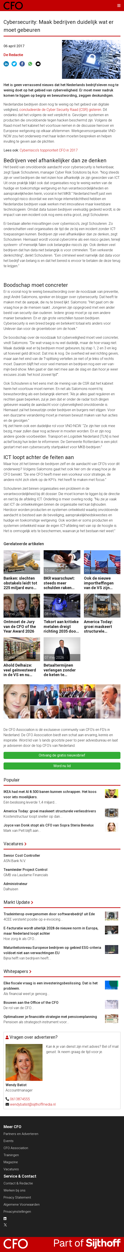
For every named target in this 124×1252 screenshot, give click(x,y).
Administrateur (15, 884)
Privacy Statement (17, 1197)
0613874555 (20, 1099)
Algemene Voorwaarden (22, 1205)
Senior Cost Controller (22, 855)
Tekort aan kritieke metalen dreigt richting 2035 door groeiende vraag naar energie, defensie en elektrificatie (61, 626)
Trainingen (11, 1155)
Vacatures (13, 843)
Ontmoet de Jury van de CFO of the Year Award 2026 (20, 626)
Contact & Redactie (18, 1183)
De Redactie (13, 55)
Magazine (11, 1162)
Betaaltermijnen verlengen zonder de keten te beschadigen (60, 670)
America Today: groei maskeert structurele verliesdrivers (98, 626)
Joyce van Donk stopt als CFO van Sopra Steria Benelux (49, 825)
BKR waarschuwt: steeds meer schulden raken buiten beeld (59, 583)
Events (9, 1141)
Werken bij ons (14, 1190)
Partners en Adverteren (21, 1134)
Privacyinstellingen (17, 1212)
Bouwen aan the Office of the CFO (31, 1002)
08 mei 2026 (54, 614)
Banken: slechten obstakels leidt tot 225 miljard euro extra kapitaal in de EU (21, 583)
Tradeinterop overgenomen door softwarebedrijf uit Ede (49, 914)
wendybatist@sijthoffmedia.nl (33, 1104)
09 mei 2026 (94, 570)
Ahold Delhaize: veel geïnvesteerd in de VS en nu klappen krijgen (20, 670)
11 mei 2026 (14, 570)
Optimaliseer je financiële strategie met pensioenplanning (50, 1017)
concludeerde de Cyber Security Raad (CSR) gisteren (60, 110)
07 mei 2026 (14, 657)
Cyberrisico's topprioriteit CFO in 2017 (49, 150)
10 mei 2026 (54, 570)
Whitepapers (16, 971)
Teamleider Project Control (25, 870)
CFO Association (16, 1148)
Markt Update (17, 902)
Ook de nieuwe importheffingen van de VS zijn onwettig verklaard (101, 583)
